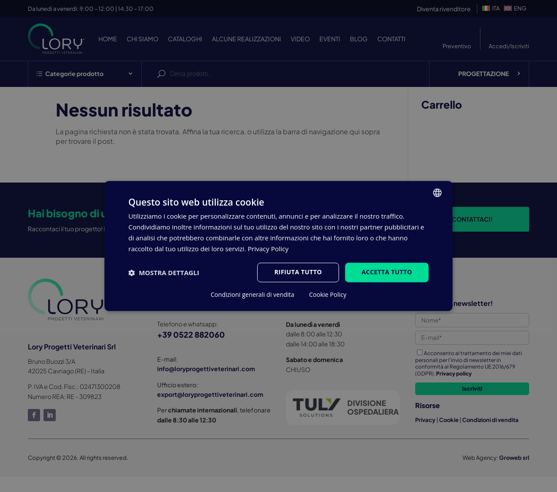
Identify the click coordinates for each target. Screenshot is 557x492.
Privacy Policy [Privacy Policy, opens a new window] (268, 248)
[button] (163, 272)
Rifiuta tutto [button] (298, 272)
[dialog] (278, 246)
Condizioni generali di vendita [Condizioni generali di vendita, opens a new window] (252, 295)
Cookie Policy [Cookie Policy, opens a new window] (327, 295)
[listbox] (437, 192)
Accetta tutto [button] (387, 272)
